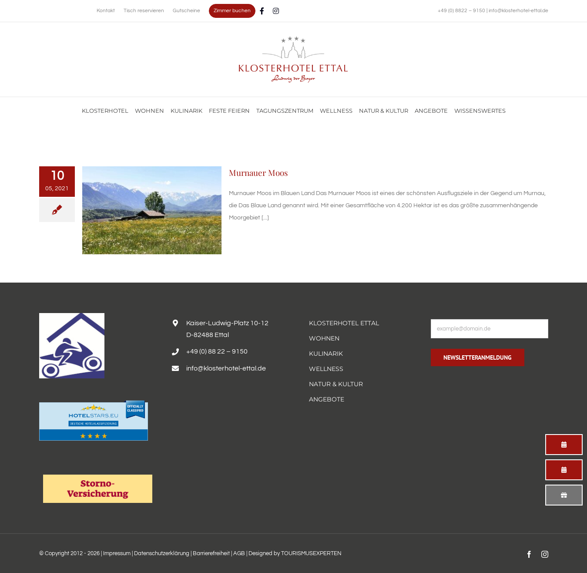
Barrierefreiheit (211, 553)
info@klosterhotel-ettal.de (518, 10)
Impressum (117, 553)
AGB (239, 553)
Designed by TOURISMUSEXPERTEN (295, 553)
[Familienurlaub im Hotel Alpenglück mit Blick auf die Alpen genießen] (293, 39)
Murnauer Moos (258, 172)
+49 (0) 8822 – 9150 (462, 10)
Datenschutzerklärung (161, 553)
